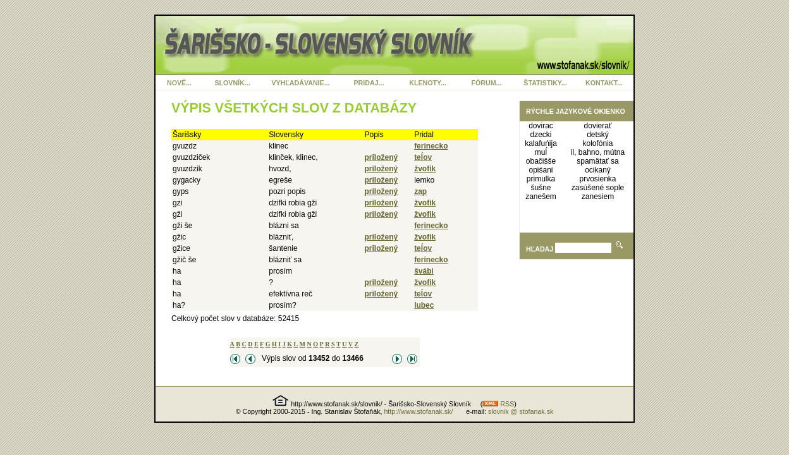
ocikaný (598, 170)
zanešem (540, 196)
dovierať (598, 125)
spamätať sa (598, 161)
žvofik (425, 168)
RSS (498, 404)
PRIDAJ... (369, 83)
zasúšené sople (598, 187)
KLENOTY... (427, 83)
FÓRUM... (487, 83)
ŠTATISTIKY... (544, 83)
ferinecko (431, 146)
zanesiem (598, 196)
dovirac (541, 125)
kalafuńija (541, 143)
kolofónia (598, 143)
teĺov (423, 157)
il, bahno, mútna (598, 152)
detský (598, 134)
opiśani (541, 170)
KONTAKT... (604, 83)
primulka (541, 178)
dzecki (541, 134)
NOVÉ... (179, 83)
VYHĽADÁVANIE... (300, 83)
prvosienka (598, 178)
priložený (381, 157)
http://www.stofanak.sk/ (418, 411)
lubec (424, 305)
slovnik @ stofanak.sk (520, 411)
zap (420, 191)
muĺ (541, 152)
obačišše (541, 161)
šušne (541, 187)
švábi (424, 271)
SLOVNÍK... (232, 83)
